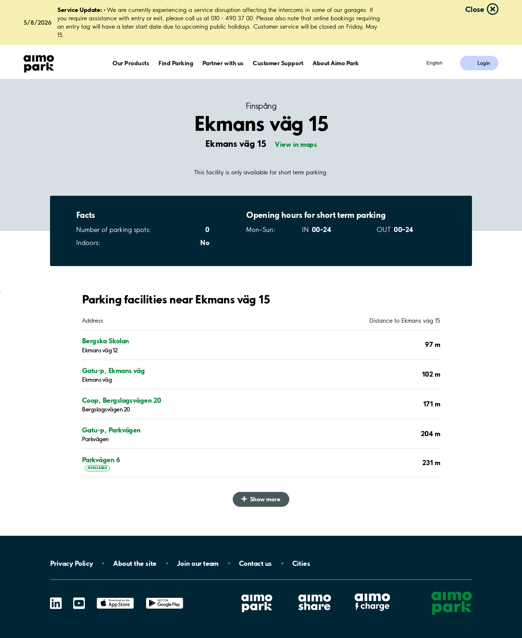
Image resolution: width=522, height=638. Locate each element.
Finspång (261, 106)
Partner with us (223, 63)
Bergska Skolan (105, 340)
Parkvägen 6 (101, 459)
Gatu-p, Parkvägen (111, 430)
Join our (198, 563)
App (115, 597)
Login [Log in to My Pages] (483, 63)
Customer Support (278, 63)
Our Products (130, 63)
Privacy (71, 563)
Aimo (372, 592)
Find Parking (175, 63)
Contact (255, 563)
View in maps (296, 144)
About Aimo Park (335, 63)
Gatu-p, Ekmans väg (113, 370)
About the (134, 563)
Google (164, 597)
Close (474, 9)
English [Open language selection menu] (435, 63)
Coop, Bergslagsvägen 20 (121, 400)
